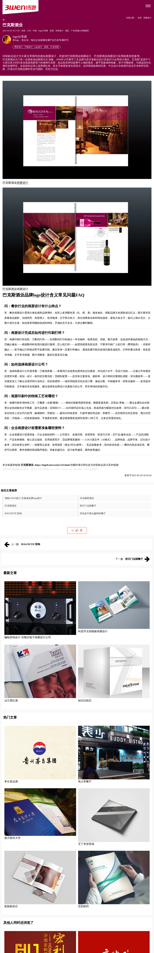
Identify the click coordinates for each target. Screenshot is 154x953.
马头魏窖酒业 (87, 498)
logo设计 (41, 295)
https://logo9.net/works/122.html (52, 465)
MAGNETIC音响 (13, 513)
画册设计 (22, 182)
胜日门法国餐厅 (88, 505)
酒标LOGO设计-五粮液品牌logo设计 (23, 498)
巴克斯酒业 (10, 505)
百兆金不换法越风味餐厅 (93, 513)
